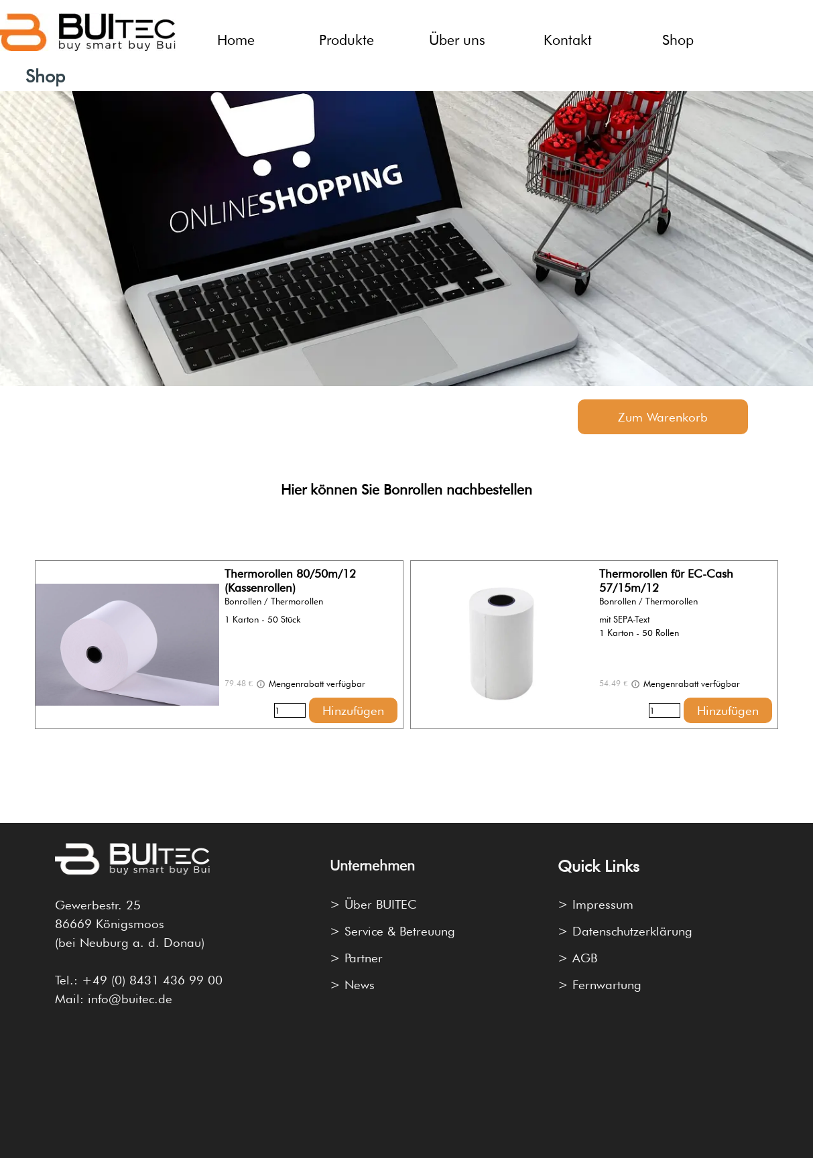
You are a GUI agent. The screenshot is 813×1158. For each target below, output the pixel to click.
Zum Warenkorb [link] (663, 416)
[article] (219, 644)
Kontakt (568, 39)
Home (236, 39)
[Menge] (290, 710)
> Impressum (595, 904)
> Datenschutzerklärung (625, 930)
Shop (678, 39)
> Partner (356, 957)
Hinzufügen (353, 710)
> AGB (577, 957)
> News (352, 984)
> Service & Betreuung (392, 930)
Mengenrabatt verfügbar (310, 684)
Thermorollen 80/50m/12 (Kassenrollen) (290, 580)
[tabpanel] (406, 480)
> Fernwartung (599, 984)
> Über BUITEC (373, 904)
